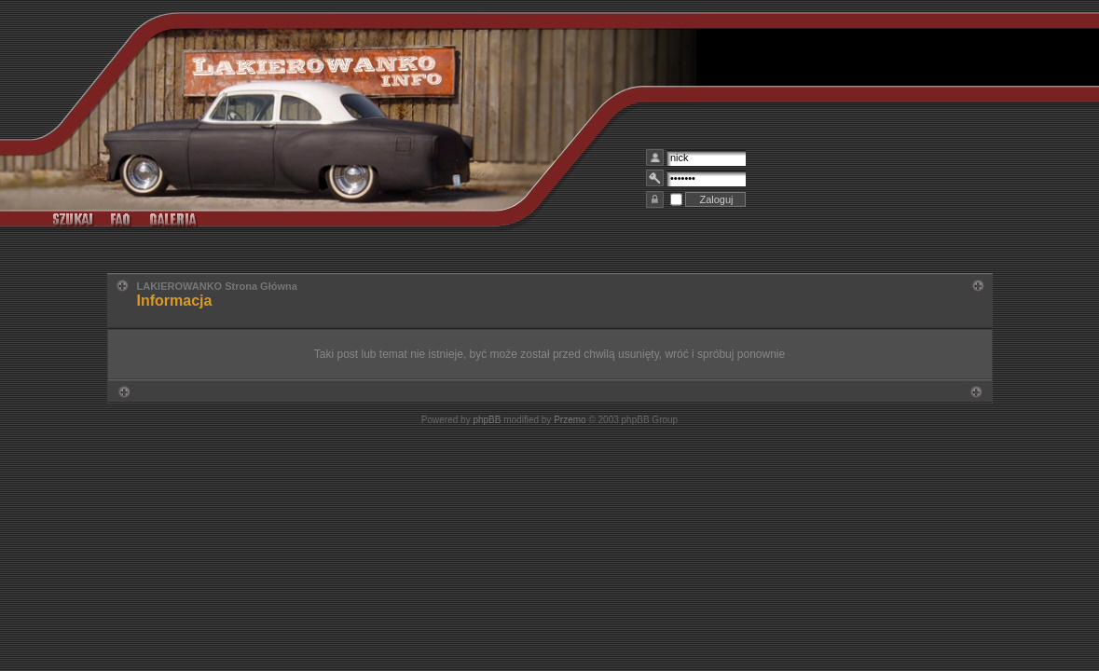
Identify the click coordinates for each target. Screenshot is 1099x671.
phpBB (487, 420)
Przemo (569, 420)
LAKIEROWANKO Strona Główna (217, 286)
